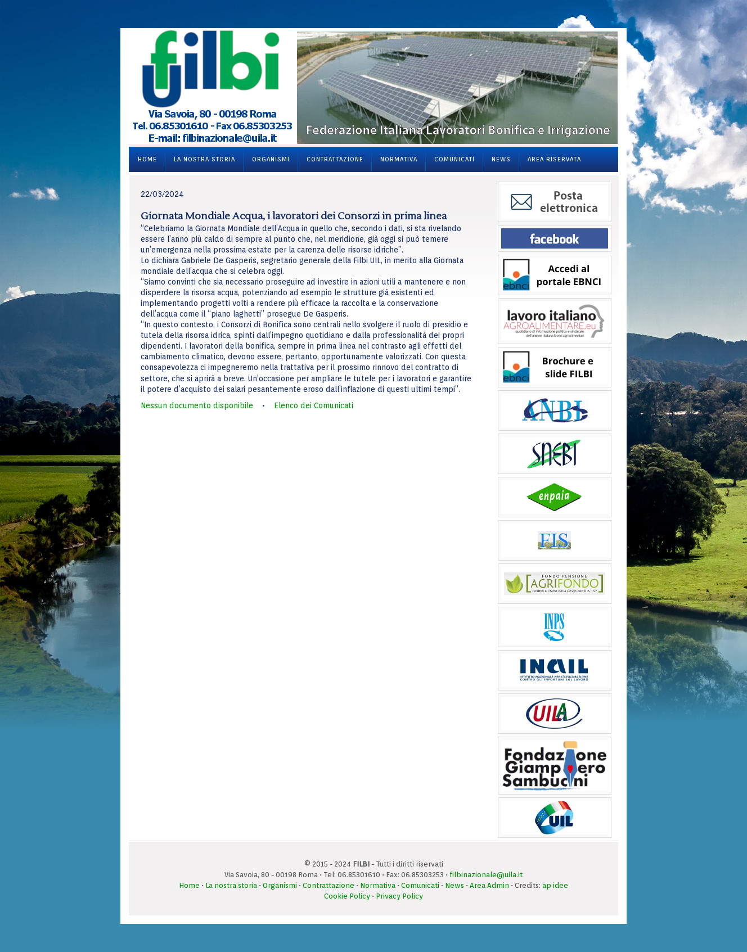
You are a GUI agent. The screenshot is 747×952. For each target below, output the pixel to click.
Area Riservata (554, 159)
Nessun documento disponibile (197, 405)
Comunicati (454, 159)
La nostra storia (204, 159)
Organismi (271, 159)
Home (147, 159)
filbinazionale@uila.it (486, 874)
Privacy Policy (399, 896)
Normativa (398, 159)
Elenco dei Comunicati (313, 405)
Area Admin (489, 885)
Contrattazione (335, 159)
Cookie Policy (347, 896)
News (501, 159)
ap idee (555, 885)
